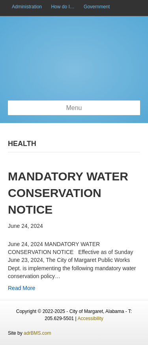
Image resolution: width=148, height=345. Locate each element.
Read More (21, 288)
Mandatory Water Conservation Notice (68, 193)
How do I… (62, 6)
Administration (27, 6)
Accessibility (90, 318)
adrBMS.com (37, 333)
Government (97, 6)
